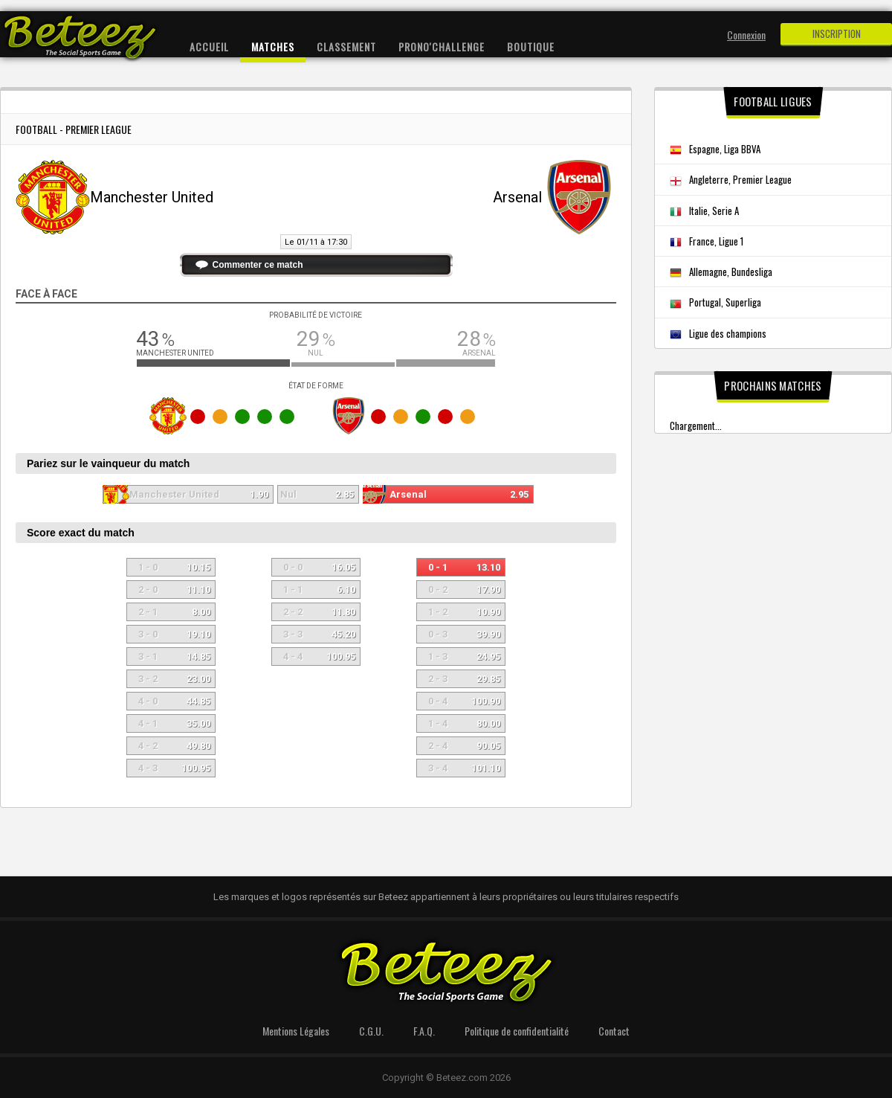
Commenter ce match (258, 265)
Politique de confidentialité (517, 1030)
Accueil (209, 46)
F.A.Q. (424, 1030)
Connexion (746, 34)
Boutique (531, 46)
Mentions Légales (295, 1030)
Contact (614, 1030)
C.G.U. (371, 1030)
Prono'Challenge (441, 46)
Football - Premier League (74, 129)
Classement (346, 46)
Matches (272, 46)
